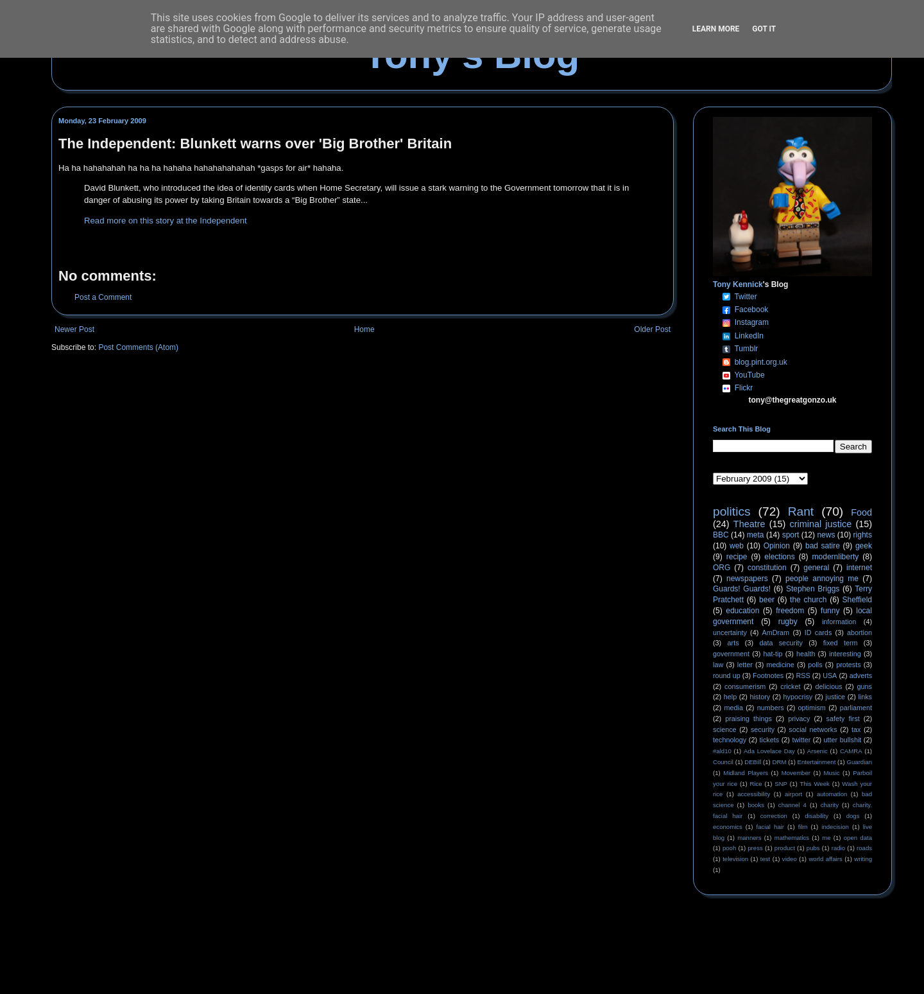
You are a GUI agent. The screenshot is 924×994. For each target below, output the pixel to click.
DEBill (752, 761)
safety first (843, 718)
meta (755, 534)
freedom (790, 610)
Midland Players (745, 772)
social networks (813, 729)
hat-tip (773, 654)
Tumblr (746, 348)
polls (815, 664)
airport (793, 794)
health (805, 654)
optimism (812, 707)
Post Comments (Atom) (138, 347)
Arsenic (817, 750)
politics (732, 511)
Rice (756, 783)
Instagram (752, 322)
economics (727, 826)
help (730, 697)
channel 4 (792, 804)
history (759, 697)
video (789, 858)
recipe (737, 556)
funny (830, 610)
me (826, 837)
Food (861, 512)
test (765, 858)
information (839, 621)
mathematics (791, 837)
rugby (788, 621)
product (784, 847)
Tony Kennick (738, 284)
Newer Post (74, 329)
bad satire (822, 545)
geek (863, 545)
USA (830, 675)
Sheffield (856, 599)
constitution (767, 567)
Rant (801, 511)
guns (864, 686)
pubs (813, 847)
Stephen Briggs (812, 588)
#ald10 (722, 750)
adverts (861, 675)
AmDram (776, 632)
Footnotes (768, 675)
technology (729, 740)
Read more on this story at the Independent (165, 220)
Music (832, 772)
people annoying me (822, 578)
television (735, 858)
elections (779, 556)
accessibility (753, 794)
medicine (780, 664)
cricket (790, 686)
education (742, 610)
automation (832, 794)
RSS (803, 675)
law (718, 664)
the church (808, 599)
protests (848, 664)
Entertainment (817, 761)
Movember (796, 772)
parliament (856, 707)
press (755, 847)
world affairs (825, 858)
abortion (859, 632)
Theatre (749, 524)
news (826, 534)
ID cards (818, 632)
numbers (770, 707)
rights (862, 534)
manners (749, 837)
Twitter (745, 296)
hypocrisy (798, 697)
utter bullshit (843, 740)
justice (835, 697)
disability (816, 815)
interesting (845, 654)
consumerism (745, 686)
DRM (780, 761)
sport (791, 534)
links (865, 697)
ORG (721, 567)
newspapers (747, 578)
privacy (799, 718)
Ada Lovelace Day (769, 750)
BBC (721, 534)
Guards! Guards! (742, 588)
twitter (801, 740)
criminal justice (821, 524)
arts (733, 643)
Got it (764, 28)
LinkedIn (749, 335)
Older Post (652, 329)
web (737, 545)
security (762, 729)
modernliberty (835, 556)
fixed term (840, 643)
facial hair (770, 826)
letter (745, 664)
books (756, 804)
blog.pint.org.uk (761, 362)
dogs (853, 815)
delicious (829, 686)
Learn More (716, 28)
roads (864, 847)
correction (773, 815)
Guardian (859, 761)
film (803, 826)
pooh (729, 847)
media (733, 707)
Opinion (777, 545)
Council (723, 761)
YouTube (749, 375)
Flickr (744, 387)
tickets (770, 740)
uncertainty (730, 632)
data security (781, 643)
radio (838, 847)
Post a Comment (103, 297)
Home (364, 329)
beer (766, 599)
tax (855, 729)
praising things (748, 718)
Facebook (752, 309)
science (725, 729)
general (816, 567)
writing (863, 858)
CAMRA (851, 750)
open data (858, 837)
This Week (814, 783)
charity (830, 804)
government (731, 654)
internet (859, 567)
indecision (835, 826)
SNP (780, 783)
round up (726, 675)
